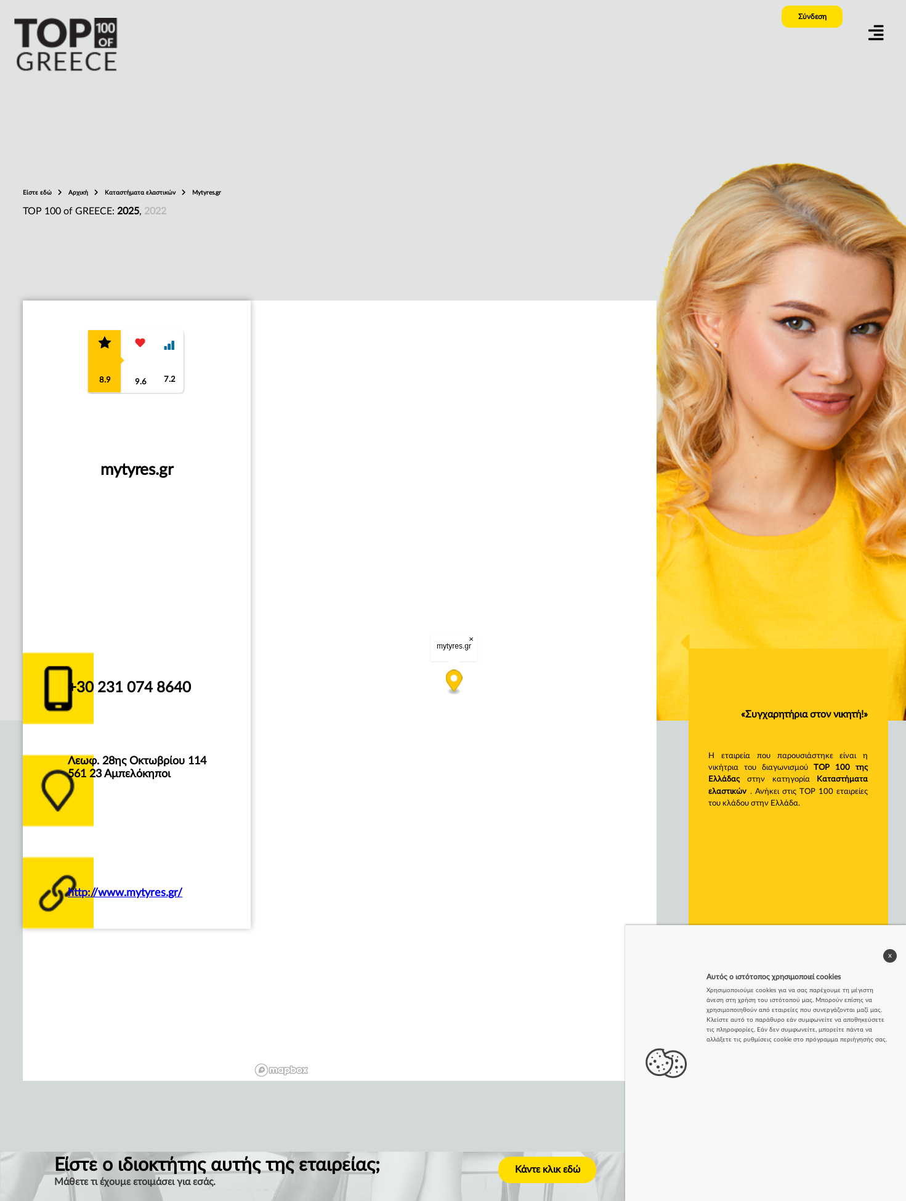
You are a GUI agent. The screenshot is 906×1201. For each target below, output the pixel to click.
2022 (155, 211)
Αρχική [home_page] (79, 193)
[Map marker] (454, 682)
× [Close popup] (471, 639)
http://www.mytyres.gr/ (125, 893)
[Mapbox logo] (281, 1070)
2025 (128, 211)
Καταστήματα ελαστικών (141, 193)
